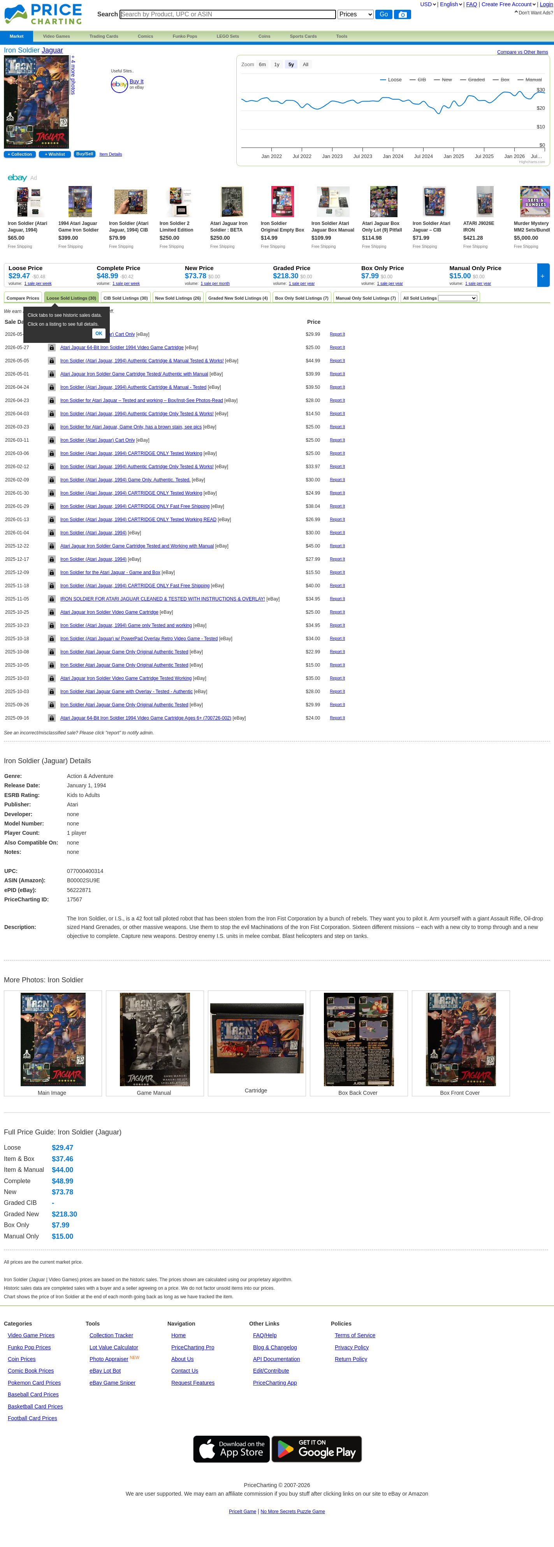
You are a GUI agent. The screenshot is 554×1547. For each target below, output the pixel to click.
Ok (98, 333)
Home (178, 1335)
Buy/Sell (84, 153)
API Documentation (276, 1359)
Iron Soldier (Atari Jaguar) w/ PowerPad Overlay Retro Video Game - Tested (139, 638)
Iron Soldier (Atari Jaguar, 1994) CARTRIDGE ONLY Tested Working (131, 453)
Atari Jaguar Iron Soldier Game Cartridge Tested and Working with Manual (137, 546)
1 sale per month (215, 283)
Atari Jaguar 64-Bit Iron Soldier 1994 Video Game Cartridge (122, 347)
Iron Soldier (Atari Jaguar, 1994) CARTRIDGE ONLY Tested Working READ (138, 519)
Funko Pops (185, 36)
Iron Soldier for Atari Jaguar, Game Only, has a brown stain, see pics (131, 427)
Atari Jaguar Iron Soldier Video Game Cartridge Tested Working (126, 678)
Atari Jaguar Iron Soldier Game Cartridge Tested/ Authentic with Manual (134, 374)
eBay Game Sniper (112, 1383)
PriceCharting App (275, 1383)
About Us (182, 1359)
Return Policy (351, 1359)
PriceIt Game (242, 1511)
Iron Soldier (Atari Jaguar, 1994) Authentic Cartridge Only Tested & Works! (137, 413)
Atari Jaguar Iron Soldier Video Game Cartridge (109, 612)
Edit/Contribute (271, 1371)
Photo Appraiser (109, 1359)
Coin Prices (22, 1359)
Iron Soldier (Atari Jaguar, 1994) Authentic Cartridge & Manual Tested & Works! (142, 360)
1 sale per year (302, 283)
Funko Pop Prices (29, 1347)
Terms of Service (355, 1335)
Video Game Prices (31, 1335)
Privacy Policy (352, 1347)
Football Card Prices (32, 1418)
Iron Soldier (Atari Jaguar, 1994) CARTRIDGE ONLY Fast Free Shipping (135, 506)
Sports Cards (303, 36)
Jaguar (52, 50)
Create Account (506, 4)
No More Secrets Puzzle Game (293, 1511)
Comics (145, 36)
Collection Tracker (111, 1335)
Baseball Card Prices (33, 1394)
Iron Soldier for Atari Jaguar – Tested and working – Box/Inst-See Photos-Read (141, 400)
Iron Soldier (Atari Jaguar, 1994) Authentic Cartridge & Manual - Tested (133, 387)
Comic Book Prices (31, 1371)
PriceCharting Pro (193, 1347)
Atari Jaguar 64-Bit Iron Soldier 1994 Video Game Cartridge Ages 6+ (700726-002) (145, 718)
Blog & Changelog (275, 1347)
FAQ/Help (265, 1335)
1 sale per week (38, 283)
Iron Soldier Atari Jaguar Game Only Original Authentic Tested (124, 652)
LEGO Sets (228, 36)
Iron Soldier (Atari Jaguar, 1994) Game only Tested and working (126, 625)
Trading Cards (104, 36)
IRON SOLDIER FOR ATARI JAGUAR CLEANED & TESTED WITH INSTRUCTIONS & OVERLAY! (162, 599)
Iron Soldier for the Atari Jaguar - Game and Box (110, 572)
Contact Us (184, 1371)
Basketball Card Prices (35, 1406)
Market (16, 36)
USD (426, 4)
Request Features (193, 1383)
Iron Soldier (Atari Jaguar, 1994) (93, 533)
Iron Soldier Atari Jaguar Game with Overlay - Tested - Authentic (126, 691)
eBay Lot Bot (105, 1371)
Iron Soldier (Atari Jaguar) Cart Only (97, 440)
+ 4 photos (73, 75)
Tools (342, 36)
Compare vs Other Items (522, 52)
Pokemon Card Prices (34, 1383)
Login (546, 4)
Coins (265, 36)
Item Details (110, 154)
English (449, 4)
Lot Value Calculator (114, 1347)
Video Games (56, 36)
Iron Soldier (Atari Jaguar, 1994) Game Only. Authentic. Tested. (125, 480)
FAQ (471, 4)
